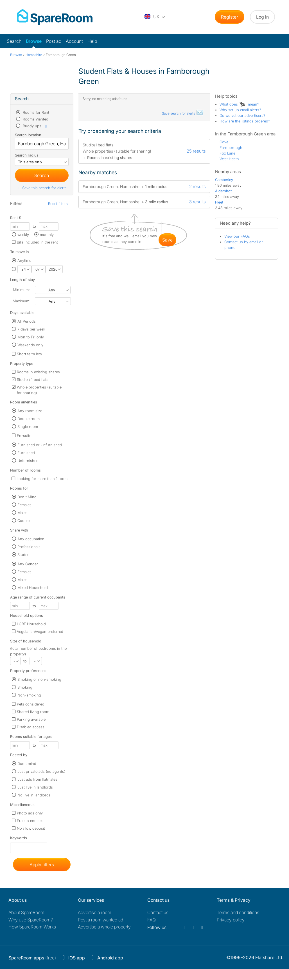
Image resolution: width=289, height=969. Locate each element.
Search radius (27, 155)
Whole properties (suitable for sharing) (39, 390)
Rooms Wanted (35, 119)
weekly (23, 234)
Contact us (157, 912)
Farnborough (231, 147)
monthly (47, 234)
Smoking (24, 687)
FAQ (151, 920)
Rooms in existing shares (38, 372)
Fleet (219, 202)
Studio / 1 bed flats (32, 379)
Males (22, 512)
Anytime (24, 260)
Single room (27, 426)
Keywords (18, 839)
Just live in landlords (35, 787)
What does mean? (239, 104)
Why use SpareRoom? (30, 920)
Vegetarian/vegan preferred (40, 631)
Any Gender (27, 564)
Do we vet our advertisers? (242, 115)
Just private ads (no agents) (41, 771)
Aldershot (223, 191)
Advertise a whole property (104, 927)
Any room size (29, 410)
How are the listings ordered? (245, 121)
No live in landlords (34, 795)
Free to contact (30, 820)
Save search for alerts (183, 113)
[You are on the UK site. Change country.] (155, 17)
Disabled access (30, 727)
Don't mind (26, 763)
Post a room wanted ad (100, 920)
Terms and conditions (238, 912)
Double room (28, 418)
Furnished (26, 452)
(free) (32, 958)
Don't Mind (27, 497)
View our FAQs (237, 236)
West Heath (229, 159)
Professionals (28, 546)
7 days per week (31, 329)
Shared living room (33, 711)
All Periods (26, 321)
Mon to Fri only (30, 337)
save (167, 240)
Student (24, 554)
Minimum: (21, 289)
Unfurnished (28, 460)
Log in (262, 17)
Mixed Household (32, 587)
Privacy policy (231, 920)
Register (229, 17)
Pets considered (30, 704)
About (26, 912)
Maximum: (21, 301)
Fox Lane (227, 153)
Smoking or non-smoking (39, 679)
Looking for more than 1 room (42, 478)
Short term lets (29, 354)
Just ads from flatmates (37, 779)
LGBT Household (31, 624)
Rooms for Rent (35, 112)
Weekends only (30, 345)
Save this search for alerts (41, 188)
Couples (24, 520)
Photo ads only (30, 813)
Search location (28, 135)
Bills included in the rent (37, 242)
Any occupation (30, 539)
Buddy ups (35, 126)
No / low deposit (31, 828)
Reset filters (58, 203)
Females (24, 505)
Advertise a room (94, 912)
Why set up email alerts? (240, 110)
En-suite (24, 435)
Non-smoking (29, 695)
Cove (224, 142)
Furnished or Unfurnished (39, 445)
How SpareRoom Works (32, 927)
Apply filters (42, 864)
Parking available (31, 719)
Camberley (224, 179)
